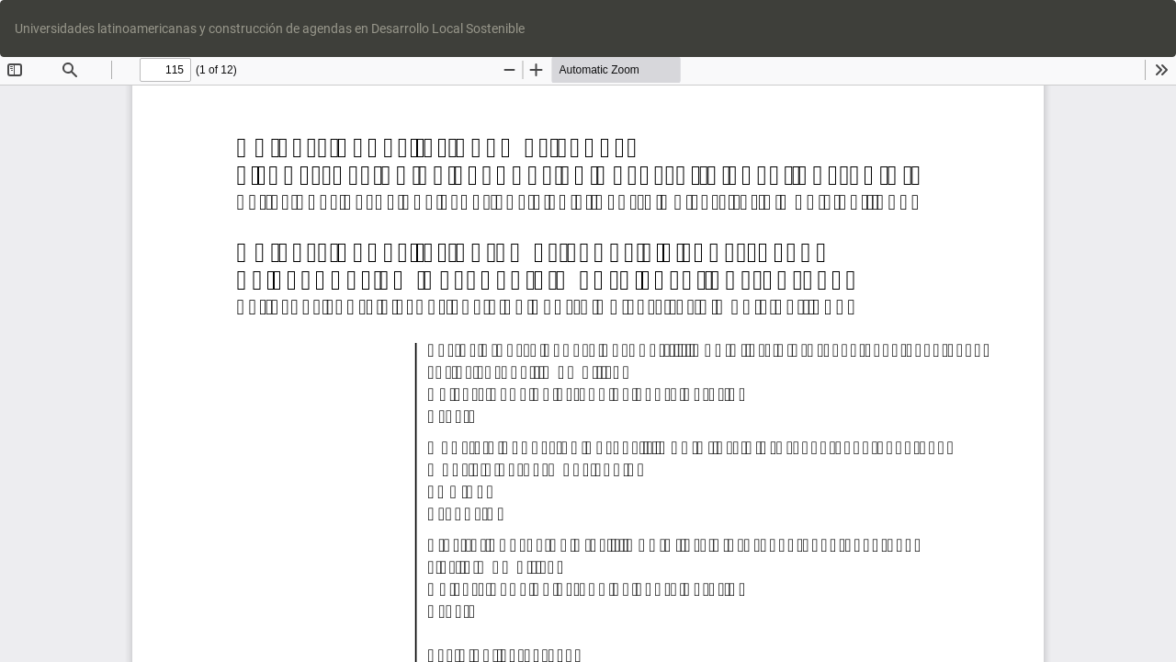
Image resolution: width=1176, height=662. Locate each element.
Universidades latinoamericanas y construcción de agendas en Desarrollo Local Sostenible (270, 28)
